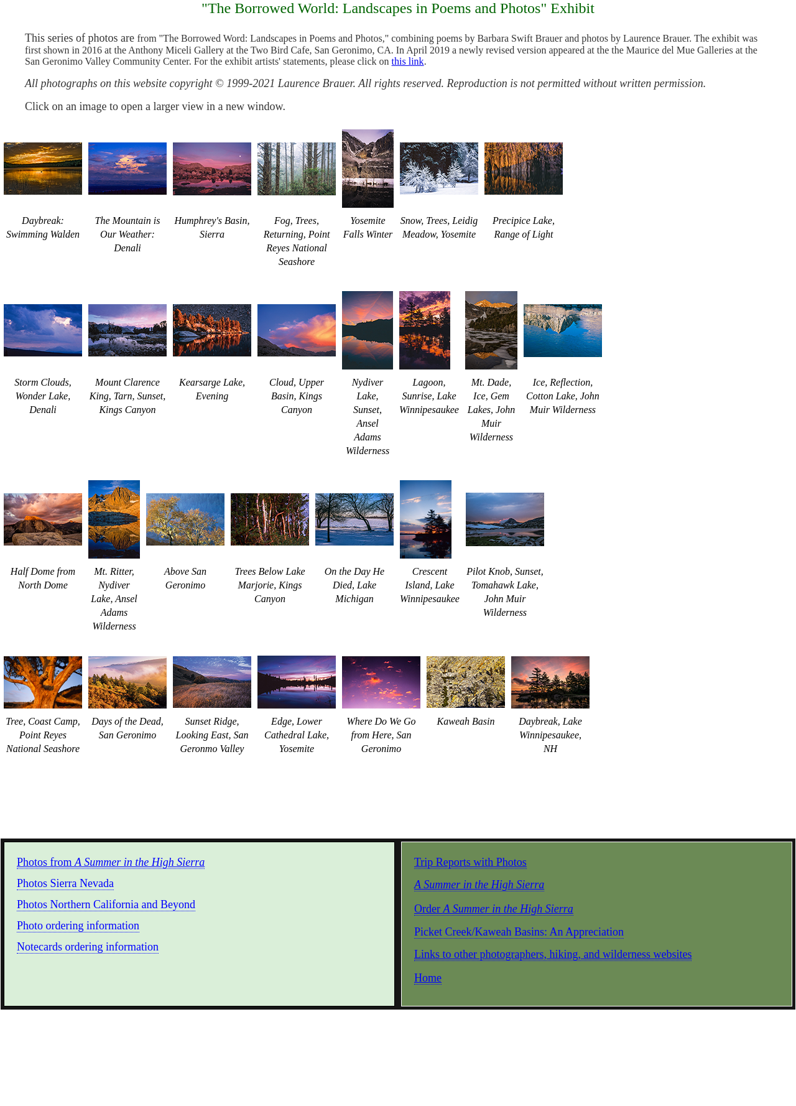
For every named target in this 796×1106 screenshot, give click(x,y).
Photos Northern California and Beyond (106, 904)
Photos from (111, 862)
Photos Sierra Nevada (65, 883)
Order (493, 909)
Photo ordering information (78, 925)
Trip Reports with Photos (470, 862)
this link (408, 61)
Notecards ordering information (88, 947)
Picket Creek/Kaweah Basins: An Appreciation (519, 932)
